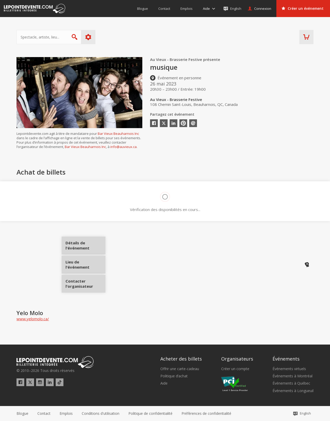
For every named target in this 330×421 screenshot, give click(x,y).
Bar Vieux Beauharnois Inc (118, 133)
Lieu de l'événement (85, 264)
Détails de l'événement (85, 247)
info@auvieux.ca (123, 146)
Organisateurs (237, 359)
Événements (286, 359)
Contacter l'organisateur (85, 282)
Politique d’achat (174, 376)
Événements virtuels (289, 369)
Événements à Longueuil (293, 390)
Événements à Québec (291, 383)
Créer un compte (235, 369)
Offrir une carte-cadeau (179, 369)
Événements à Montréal (292, 376)
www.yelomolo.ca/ (32, 318)
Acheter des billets (181, 359)
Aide (164, 383)
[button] (206, 413)
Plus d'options (88, 37)
